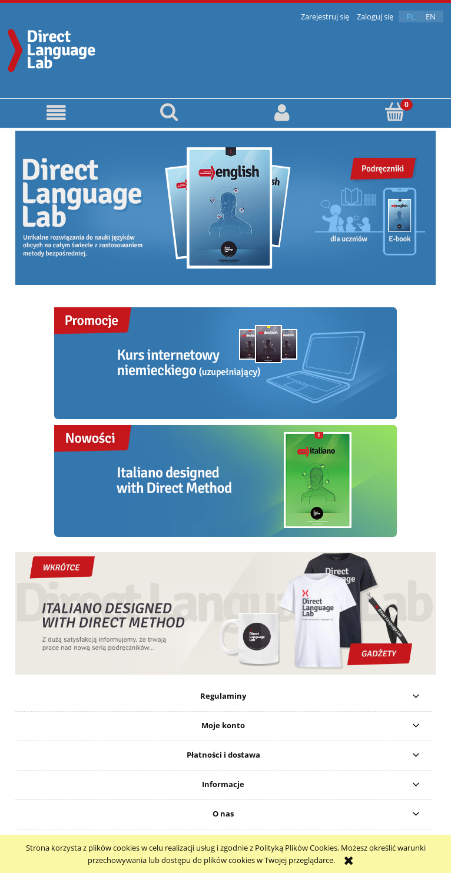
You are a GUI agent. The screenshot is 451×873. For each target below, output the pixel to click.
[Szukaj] (169, 112)
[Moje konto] (282, 113)
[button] (56, 113)
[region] (225, 208)
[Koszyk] (395, 112)
